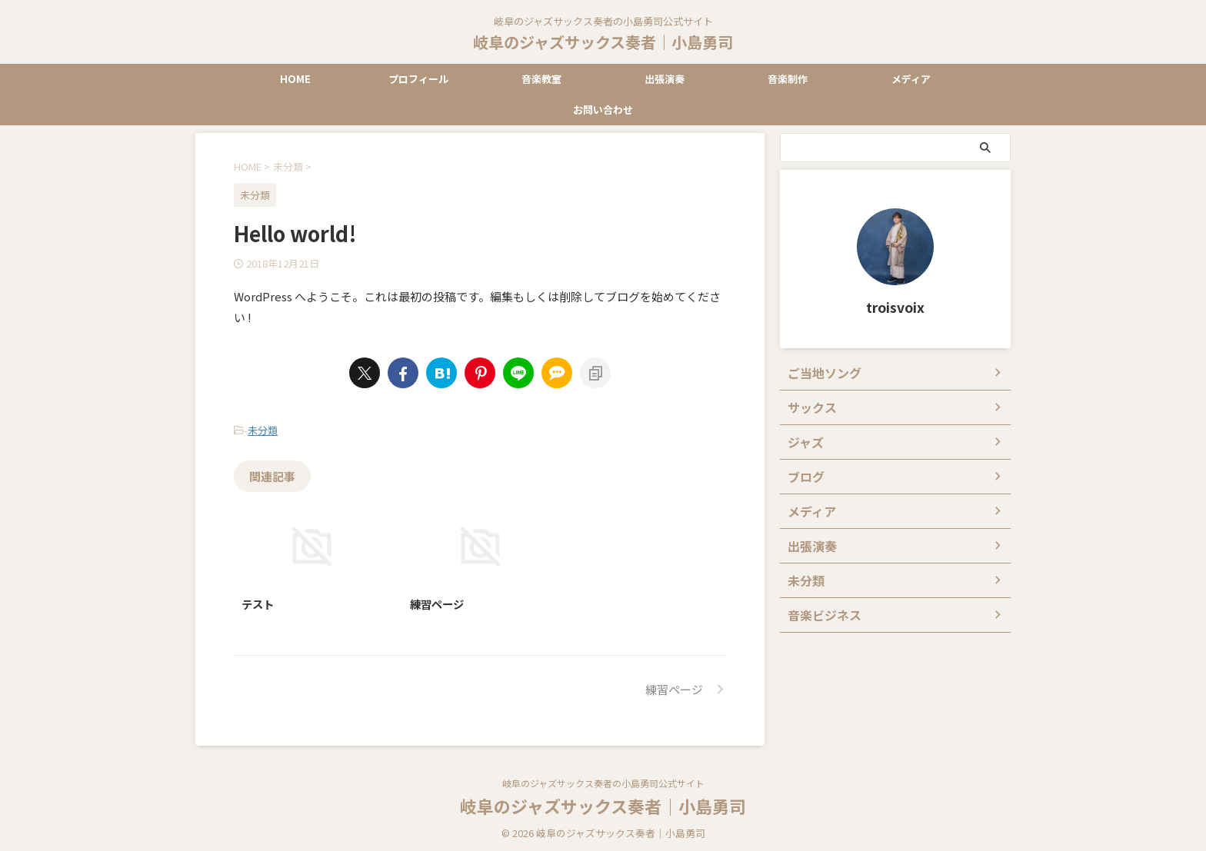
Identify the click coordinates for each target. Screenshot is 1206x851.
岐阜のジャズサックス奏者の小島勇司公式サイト (603, 779)
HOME (295, 78)
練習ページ (437, 600)
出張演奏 (665, 78)
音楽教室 (541, 78)
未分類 (263, 428)
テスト (258, 600)
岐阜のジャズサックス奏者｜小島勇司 (603, 42)
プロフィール (418, 78)
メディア (911, 78)
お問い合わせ (603, 109)
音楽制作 (788, 78)
